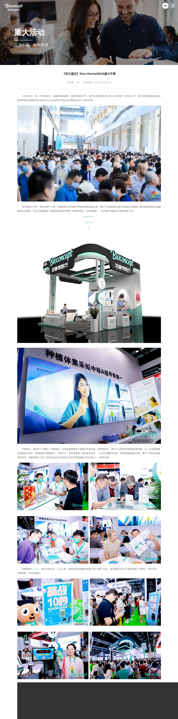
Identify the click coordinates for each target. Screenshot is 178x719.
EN (165, 5)
